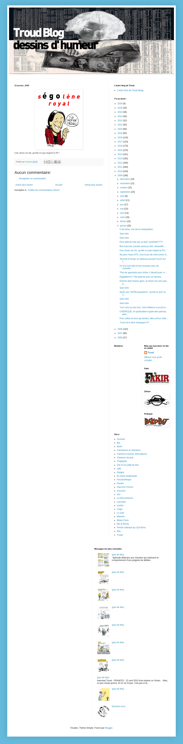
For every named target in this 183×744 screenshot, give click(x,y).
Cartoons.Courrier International (132, 454)
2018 (120, 137)
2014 (120, 154)
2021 (120, 124)
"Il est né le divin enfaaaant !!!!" (134, 322)
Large (119, 509)
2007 (120, 333)
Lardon (120, 505)
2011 (120, 167)
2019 (120, 133)
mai (122, 208)
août (122, 196)
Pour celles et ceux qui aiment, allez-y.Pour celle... (144, 318)
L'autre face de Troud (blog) (130, 90)
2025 (120, 108)
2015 (120, 150)
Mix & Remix (123, 524)
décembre (125, 179)
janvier (123, 225)
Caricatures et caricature (129, 450)
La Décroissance (125, 498)
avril (122, 213)
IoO (118, 494)
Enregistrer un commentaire (32, 178)
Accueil (58, 185)
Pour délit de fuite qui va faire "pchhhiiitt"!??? (141, 242)
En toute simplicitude (127, 476)
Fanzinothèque (124, 479)
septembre (125, 192)
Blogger (108, 728)
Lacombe (121, 502)
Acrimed (121, 439)
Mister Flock (123, 520)
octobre (124, 187)
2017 (120, 141)
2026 (120, 103)
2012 (120, 163)
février (123, 221)
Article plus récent (24, 185)
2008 (120, 329)
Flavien (120, 483)
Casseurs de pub (125, 457)
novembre (125, 183)
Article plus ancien (93, 185)
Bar (118, 442)
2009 (120, 175)
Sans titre (124, 233)
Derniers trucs (118, 706)
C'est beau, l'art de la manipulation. (136, 229)
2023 (120, 116)
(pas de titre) (118, 554)
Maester (121, 516)
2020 (120, 129)
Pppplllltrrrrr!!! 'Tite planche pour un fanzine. (141, 277)
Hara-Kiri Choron (125, 487)
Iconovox (121, 491)
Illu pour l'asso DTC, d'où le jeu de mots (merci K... (144, 254)
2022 (120, 120)
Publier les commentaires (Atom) (44, 190)
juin (122, 204)
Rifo (119, 531)
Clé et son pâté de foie (128, 465)
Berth (119, 446)
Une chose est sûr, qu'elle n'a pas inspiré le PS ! (143, 250)
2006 (120, 337)
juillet (123, 200)
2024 (120, 112)
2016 (120, 146)
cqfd (119, 468)
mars (123, 217)
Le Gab (120, 513)
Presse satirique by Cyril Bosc (131, 527)
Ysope (120, 535)
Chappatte (122, 461)
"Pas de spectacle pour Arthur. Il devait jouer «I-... (143, 272)
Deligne (120, 472)
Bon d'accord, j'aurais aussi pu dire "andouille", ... (143, 246)
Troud (151, 352)
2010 (120, 171)
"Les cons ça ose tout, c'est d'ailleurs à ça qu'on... (143, 307)
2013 (120, 158)
